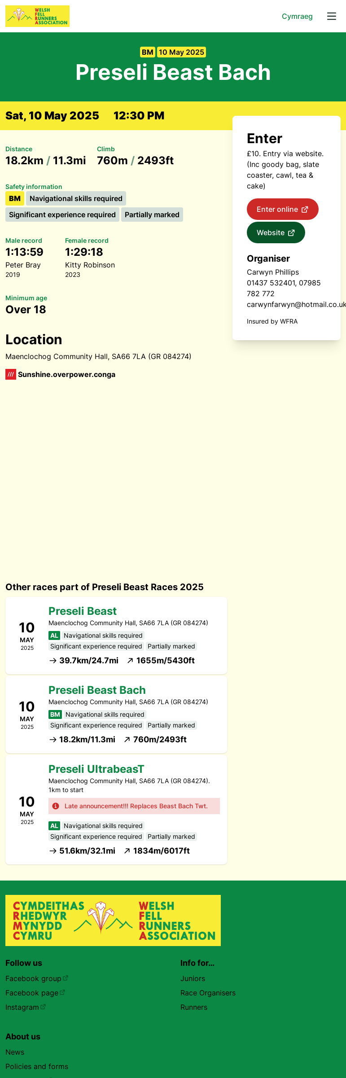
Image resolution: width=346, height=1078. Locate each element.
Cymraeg (297, 16)
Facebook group (37, 978)
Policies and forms (36, 1066)
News (14, 1051)
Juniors (192, 978)
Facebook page (35, 992)
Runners (193, 1007)
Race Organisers (208, 992)
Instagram (25, 1007)
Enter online (283, 210)
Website (276, 233)
